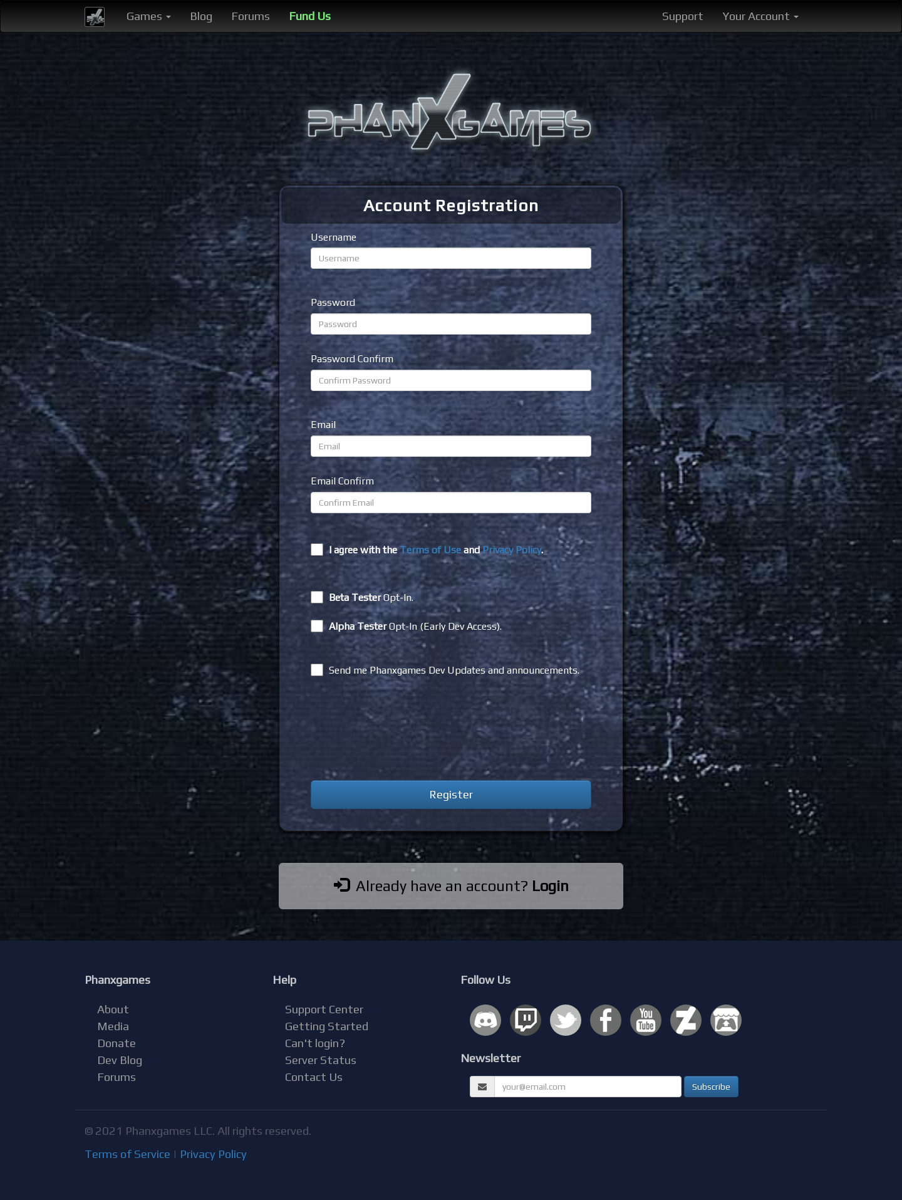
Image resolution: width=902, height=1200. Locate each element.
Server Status (320, 1060)
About (113, 1009)
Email (323, 424)
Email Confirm (342, 481)
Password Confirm (352, 359)
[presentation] (406, 730)
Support (682, 16)
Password (333, 302)
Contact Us (314, 1076)
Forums (250, 16)
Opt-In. (362, 597)
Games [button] (149, 16)
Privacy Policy (511, 550)
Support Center (324, 1009)
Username (333, 237)
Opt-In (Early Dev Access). (406, 626)
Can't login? (315, 1043)
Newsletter (490, 1058)
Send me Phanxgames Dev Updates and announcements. (445, 670)
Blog (201, 16)
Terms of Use (430, 550)
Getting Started (326, 1026)
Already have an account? (451, 885)
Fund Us (310, 16)
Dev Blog (119, 1060)
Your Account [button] (760, 16)
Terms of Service (127, 1154)
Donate (116, 1043)
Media (113, 1026)
